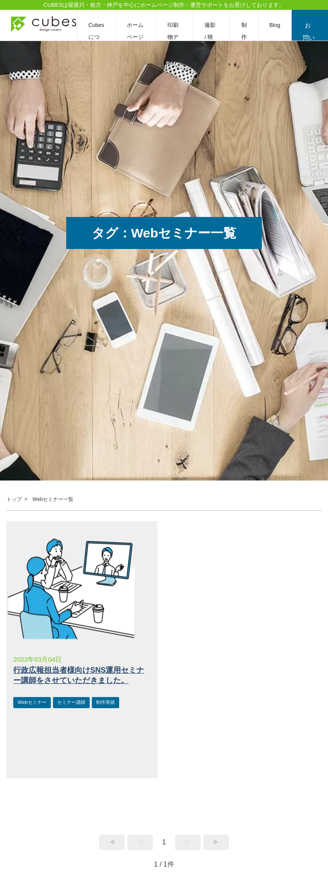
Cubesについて (96, 37)
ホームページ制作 (135, 37)
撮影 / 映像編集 (212, 37)
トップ (14, 499)
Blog (275, 25)
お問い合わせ (309, 31)
